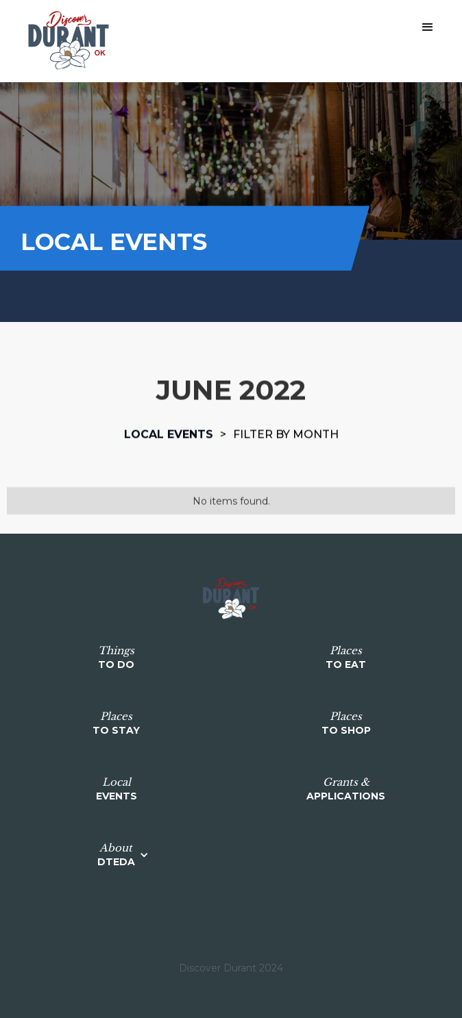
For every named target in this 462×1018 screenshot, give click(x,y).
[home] (65, 41)
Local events (168, 433)
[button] (427, 27)
